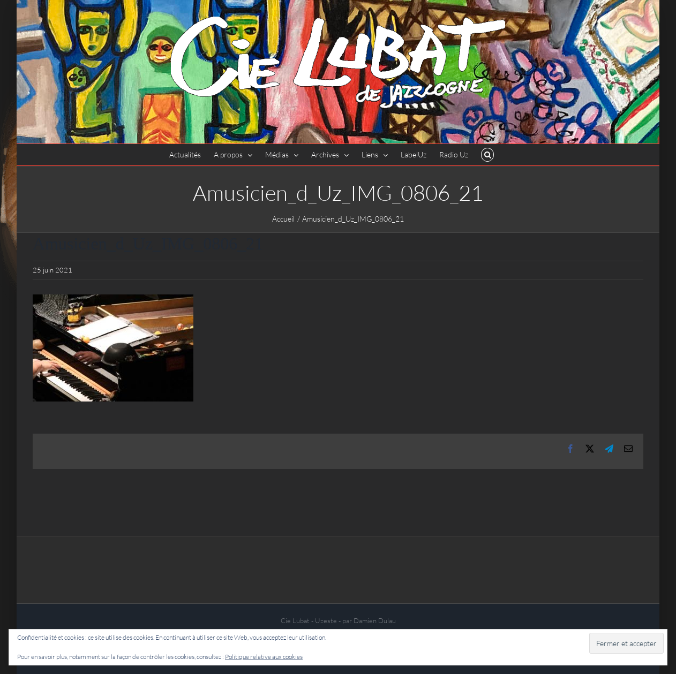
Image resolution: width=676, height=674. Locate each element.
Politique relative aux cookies (264, 657)
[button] (487, 154)
